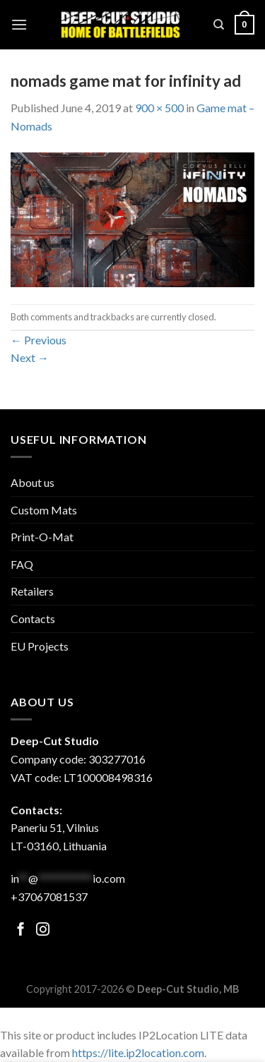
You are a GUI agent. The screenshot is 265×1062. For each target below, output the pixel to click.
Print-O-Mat (42, 536)
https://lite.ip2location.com (138, 1052)
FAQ (22, 564)
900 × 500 (159, 107)
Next (30, 357)
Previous (38, 339)
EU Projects (40, 646)
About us (32, 482)
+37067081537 (49, 896)
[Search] (218, 24)
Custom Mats (44, 510)
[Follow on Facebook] (21, 930)
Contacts (33, 618)
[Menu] (19, 24)
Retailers (32, 591)
